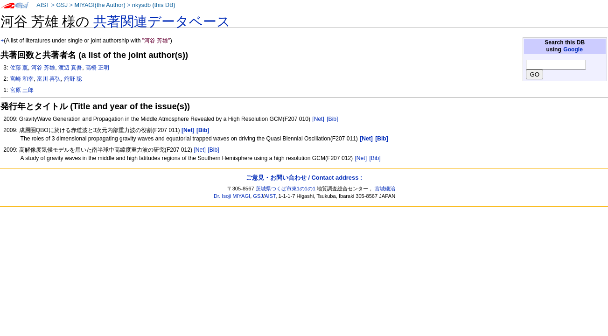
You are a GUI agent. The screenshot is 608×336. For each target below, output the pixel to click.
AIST (42, 5)
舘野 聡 (73, 79)
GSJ (62, 5)
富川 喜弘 (49, 79)
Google (573, 49)
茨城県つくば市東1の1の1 (286, 188)
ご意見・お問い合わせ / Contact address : (304, 177)
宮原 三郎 (22, 90)
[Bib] (332, 119)
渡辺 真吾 (70, 67)
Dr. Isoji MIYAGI (232, 196)
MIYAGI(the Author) (99, 5)
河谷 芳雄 (43, 67)
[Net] (318, 119)
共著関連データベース (162, 21)
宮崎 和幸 (22, 79)
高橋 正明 (97, 67)
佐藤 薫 (19, 67)
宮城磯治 (385, 188)
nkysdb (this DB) (153, 5)
